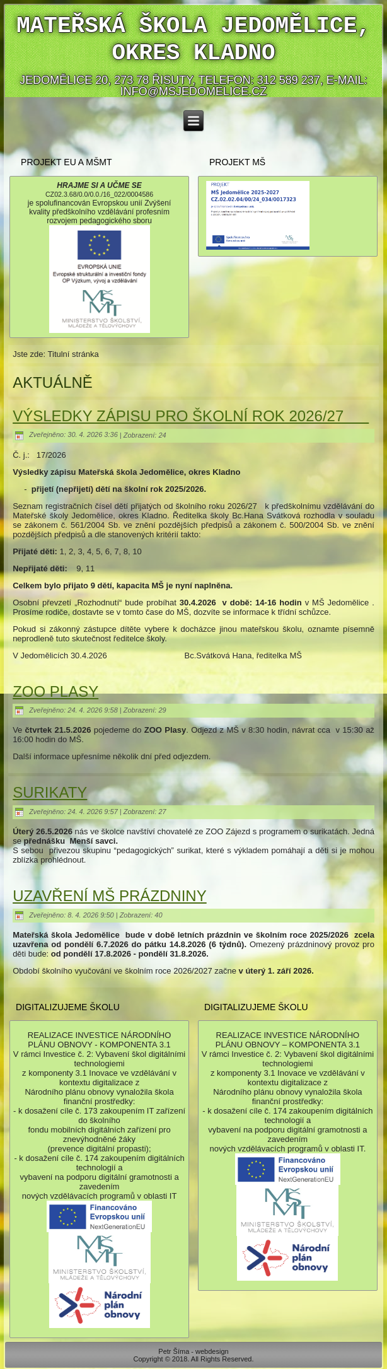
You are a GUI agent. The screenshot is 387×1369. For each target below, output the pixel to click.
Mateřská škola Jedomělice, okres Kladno (193, 39)
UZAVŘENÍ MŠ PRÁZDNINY (110, 895)
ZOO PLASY (55, 691)
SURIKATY (50, 792)
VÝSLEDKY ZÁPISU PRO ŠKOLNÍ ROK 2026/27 (191, 415)
